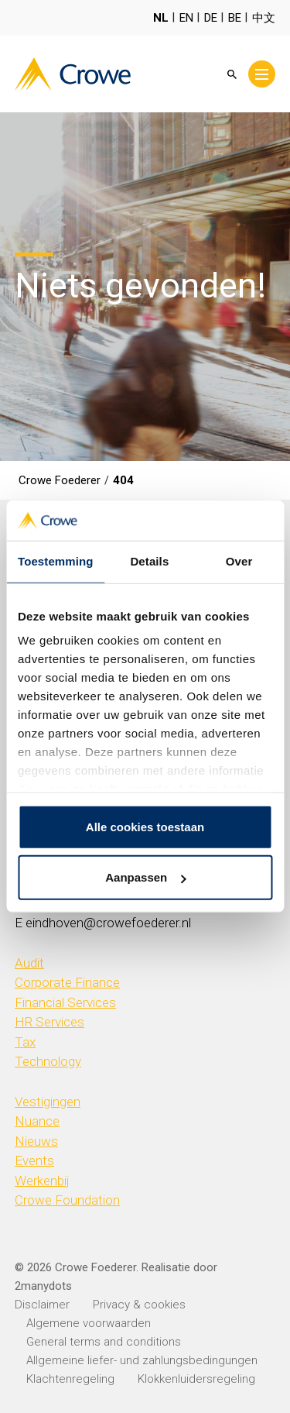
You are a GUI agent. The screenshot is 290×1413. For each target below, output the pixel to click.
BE (234, 18)
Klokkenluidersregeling (196, 1379)
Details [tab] (149, 561)
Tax (25, 1042)
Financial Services (65, 1002)
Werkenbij (42, 1180)
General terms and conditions (103, 1342)
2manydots (43, 1286)
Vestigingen (47, 1101)
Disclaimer (42, 1305)
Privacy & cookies (139, 1305)
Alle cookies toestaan (145, 827)
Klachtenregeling (70, 1379)
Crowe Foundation (67, 1200)
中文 (263, 18)
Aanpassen (145, 877)
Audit (29, 963)
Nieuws (36, 1141)
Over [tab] (239, 561)
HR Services (49, 1022)
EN (186, 18)
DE (210, 18)
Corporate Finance (67, 982)
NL (161, 18)
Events (34, 1160)
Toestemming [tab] (56, 561)
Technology (48, 1061)
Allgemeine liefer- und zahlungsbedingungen (142, 1360)
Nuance (37, 1121)
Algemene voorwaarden (88, 1323)
